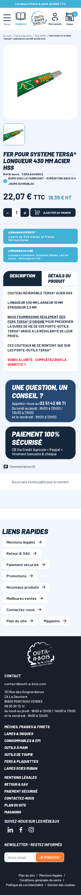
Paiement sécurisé (22, 564)
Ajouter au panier (53, 212)
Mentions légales (20, 542)
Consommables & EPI (22, 740)
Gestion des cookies (61, 885)
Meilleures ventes (21, 598)
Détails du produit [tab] (59, 278)
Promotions (16, 575)
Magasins (52, 620)
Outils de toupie (18, 754)
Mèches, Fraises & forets (27, 726)
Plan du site (16, 620)
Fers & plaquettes (21, 761)
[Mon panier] (70, 19)
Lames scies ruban (20, 768)
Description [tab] (22, 275)
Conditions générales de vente (40, 880)
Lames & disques (18, 733)
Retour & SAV (18, 553)
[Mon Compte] (55, 19)
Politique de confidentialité (24, 885)
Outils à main (16, 747)
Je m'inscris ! (49, 857)
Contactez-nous (20, 609)
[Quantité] (16, 212)
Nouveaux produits (22, 587)
